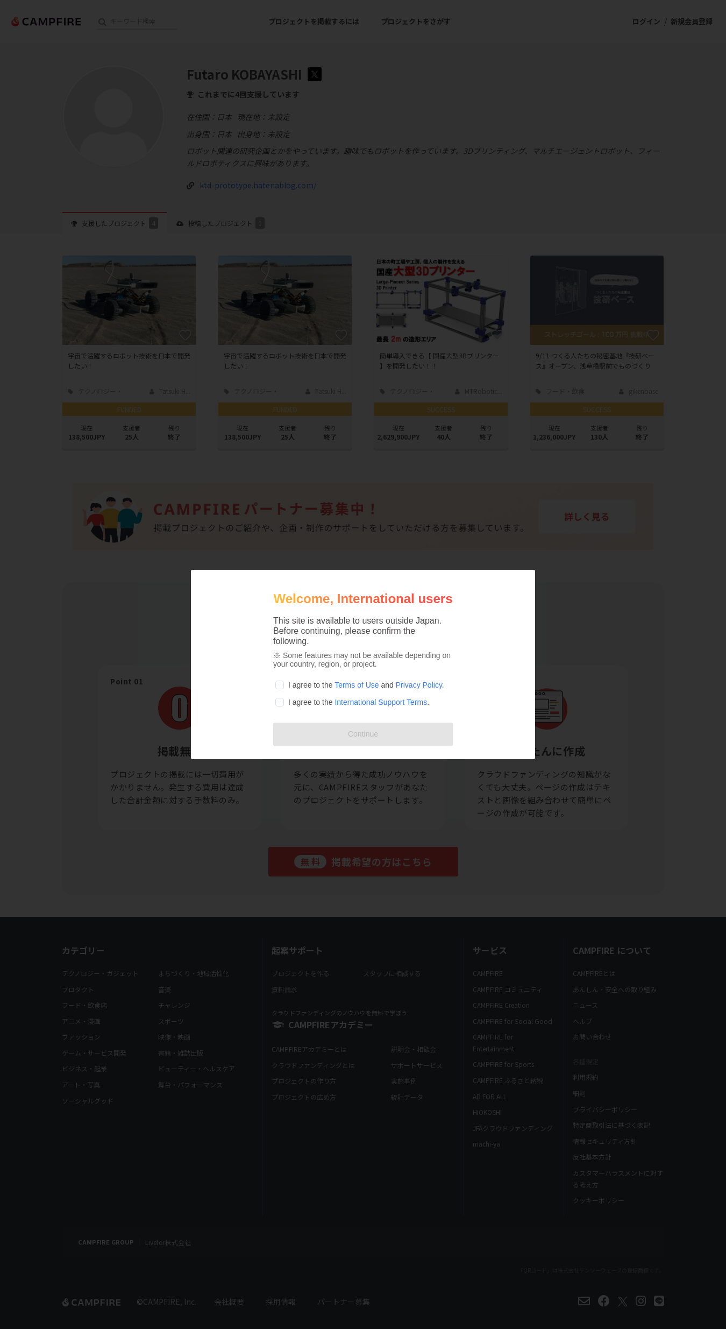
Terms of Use (356, 685)
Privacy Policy (419, 685)
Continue (363, 734)
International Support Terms (380, 702)
